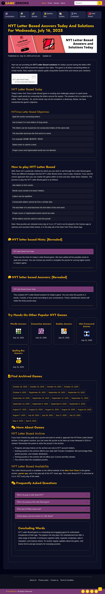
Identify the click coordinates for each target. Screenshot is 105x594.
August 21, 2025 (52, 410)
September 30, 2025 (37, 392)
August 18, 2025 (84, 410)
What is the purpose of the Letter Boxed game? (33, 502)
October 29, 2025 (20, 387)
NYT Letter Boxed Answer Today (25, 289)
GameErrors (12, 591)
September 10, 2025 (21, 404)
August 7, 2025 (19, 415)
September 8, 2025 (59, 404)
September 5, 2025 (77, 404)
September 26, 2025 (56, 392)
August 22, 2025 (36, 410)
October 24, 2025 (37, 387)
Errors (50, 3)
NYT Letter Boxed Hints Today (24, 251)
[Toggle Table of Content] (33, 76)
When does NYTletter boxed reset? (29, 509)
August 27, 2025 (19, 410)
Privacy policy (43, 580)
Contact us (54, 580)
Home (44, 3)
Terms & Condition (67, 580)
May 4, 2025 (18, 421)
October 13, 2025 (71, 387)
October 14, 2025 (54, 387)
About (63, 3)
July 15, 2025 (74, 415)
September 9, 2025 (40, 404)
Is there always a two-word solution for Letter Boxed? (35, 516)
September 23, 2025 (21, 398)
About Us (33, 580)
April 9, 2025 (31, 421)
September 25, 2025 (76, 392)
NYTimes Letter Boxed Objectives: (25, 82)
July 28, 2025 (47, 415)
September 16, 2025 (40, 398)
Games (56, 3)
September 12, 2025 (60, 398)
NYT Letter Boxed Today (21, 79)
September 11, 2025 (79, 398)
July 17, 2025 (61, 415)
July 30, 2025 (33, 415)
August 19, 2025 (68, 410)
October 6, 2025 (19, 392)
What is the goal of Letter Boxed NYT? (30, 495)
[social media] (83, 591)
